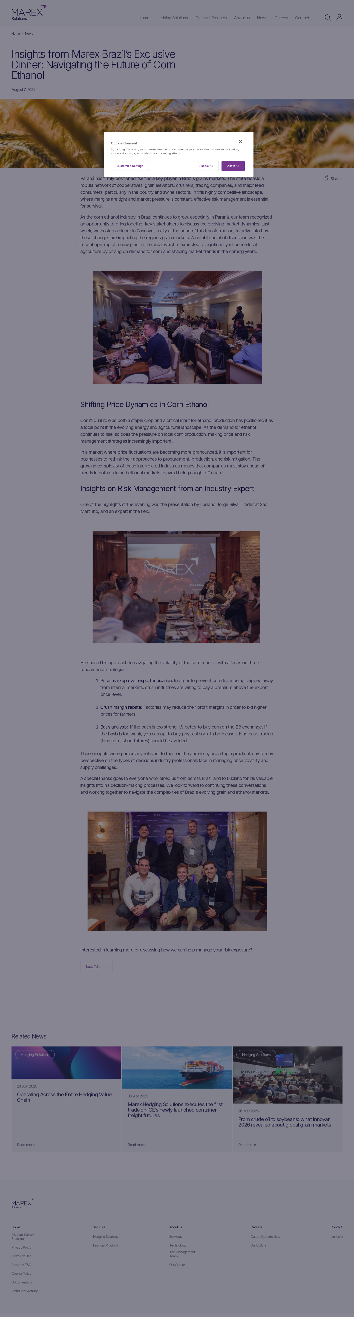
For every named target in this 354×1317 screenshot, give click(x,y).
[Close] (240, 141)
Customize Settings (130, 166)
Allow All (233, 166)
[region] (178, 154)
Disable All (206, 166)
